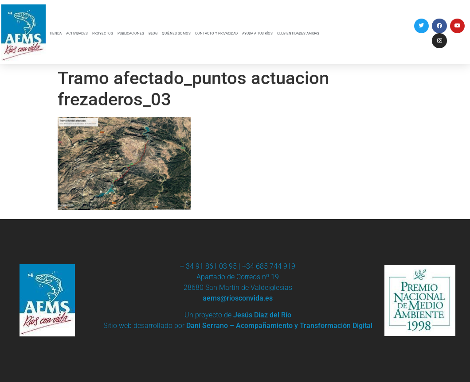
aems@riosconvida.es (238, 298)
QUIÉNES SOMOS (176, 33)
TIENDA (55, 33)
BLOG (153, 33)
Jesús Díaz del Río (262, 315)
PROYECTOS (102, 33)
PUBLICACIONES (131, 33)
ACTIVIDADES (77, 33)
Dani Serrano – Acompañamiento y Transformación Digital (279, 325)
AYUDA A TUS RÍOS (257, 33)
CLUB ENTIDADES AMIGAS (298, 33)
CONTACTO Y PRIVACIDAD (216, 33)
